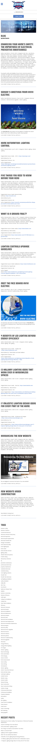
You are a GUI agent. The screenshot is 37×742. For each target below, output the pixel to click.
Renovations (31, 66)
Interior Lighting (20, 63)
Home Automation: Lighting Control (15, 144)
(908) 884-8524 (19, 12)
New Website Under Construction (11, 493)
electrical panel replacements (7, 538)
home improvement (5, 660)
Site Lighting (3, 67)
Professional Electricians (22, 66)
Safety (2, 698)
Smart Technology (5, 708)
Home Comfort (4, 658)
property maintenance (6, 566)
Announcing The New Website (16, 435)
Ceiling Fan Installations (28, 54)
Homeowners (4, 666)
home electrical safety (6, 544)
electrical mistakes (5, 615)
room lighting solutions (6, 573)
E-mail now (18, 16)
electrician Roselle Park (6, 540)
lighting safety (4, 552)
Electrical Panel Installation (24, 57)
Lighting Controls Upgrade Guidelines (15, 248)
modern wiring (4, 556)
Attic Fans (25, 53)
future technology (5, 651)
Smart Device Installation (12, 67)
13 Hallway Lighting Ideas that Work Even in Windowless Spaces (17, 372)
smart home (22, 67)
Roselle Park (3, 575)
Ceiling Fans (3, 56)
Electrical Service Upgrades (7, 60)
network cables (27, 65)
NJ (1, 560)
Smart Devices (4, 704)
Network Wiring (30, 187)
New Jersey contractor (6, 558)
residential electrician (5, 569)
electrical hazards (5, 609)
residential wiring (4, 571)
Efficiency (3, 605)
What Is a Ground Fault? (14, 213)
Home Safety (13, 63)
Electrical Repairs (4, 625)
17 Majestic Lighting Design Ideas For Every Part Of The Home (18, 405)
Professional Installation (6, 692)
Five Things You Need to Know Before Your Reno (16, 177)
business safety (4, 528)
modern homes (19, 65)
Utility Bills (3, 583)
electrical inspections (5, 536)
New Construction (5, 684)
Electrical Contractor (22, 56)
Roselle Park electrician (6, 577)
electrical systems (26, 60)
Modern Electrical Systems (7, 554)
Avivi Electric (31, 53)
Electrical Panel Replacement (26, 184)
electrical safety (30, 59)
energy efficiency (18, 62)
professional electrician (6, 564)
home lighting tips (5, 546)
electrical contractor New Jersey (8, 534)
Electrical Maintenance (12, 57)
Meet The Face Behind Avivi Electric (15, 284)
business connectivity (17, 54)
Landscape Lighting (5, 674)
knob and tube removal (6, 550)
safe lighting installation (6, 579)
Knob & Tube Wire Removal (19, 187)
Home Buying (4, 656)
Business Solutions (5, 530)
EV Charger (25, 62)
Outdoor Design (4, 688)
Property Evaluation (5, 694)
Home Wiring (4, 664)
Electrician (11, 62)
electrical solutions (5, 633)
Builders (3, 591)
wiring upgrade (4, 712)
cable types (3, 597)
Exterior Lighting (32, 62)
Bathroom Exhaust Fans (6, 54)
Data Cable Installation (12, 56)
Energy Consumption (5, 542)
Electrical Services (18, 60)
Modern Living (4, 678)
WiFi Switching (29, 67)
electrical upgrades (5, 639)
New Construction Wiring (10, 66)
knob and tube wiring (10, 65)
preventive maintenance (6, 562)
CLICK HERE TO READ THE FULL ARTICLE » (11, 84)
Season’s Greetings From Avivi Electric (17, 93)
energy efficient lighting (6, 645)
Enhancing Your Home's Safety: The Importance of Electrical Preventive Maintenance (17, 47)
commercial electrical (5, 532)
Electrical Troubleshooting (13, 291)
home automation (5, 63)
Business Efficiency (5, 595)
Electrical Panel (4, 617)
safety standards (4, 581)
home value (3, 548)
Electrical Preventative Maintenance (18, 59)
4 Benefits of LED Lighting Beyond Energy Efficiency (18, 337)
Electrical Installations (22, 218)
